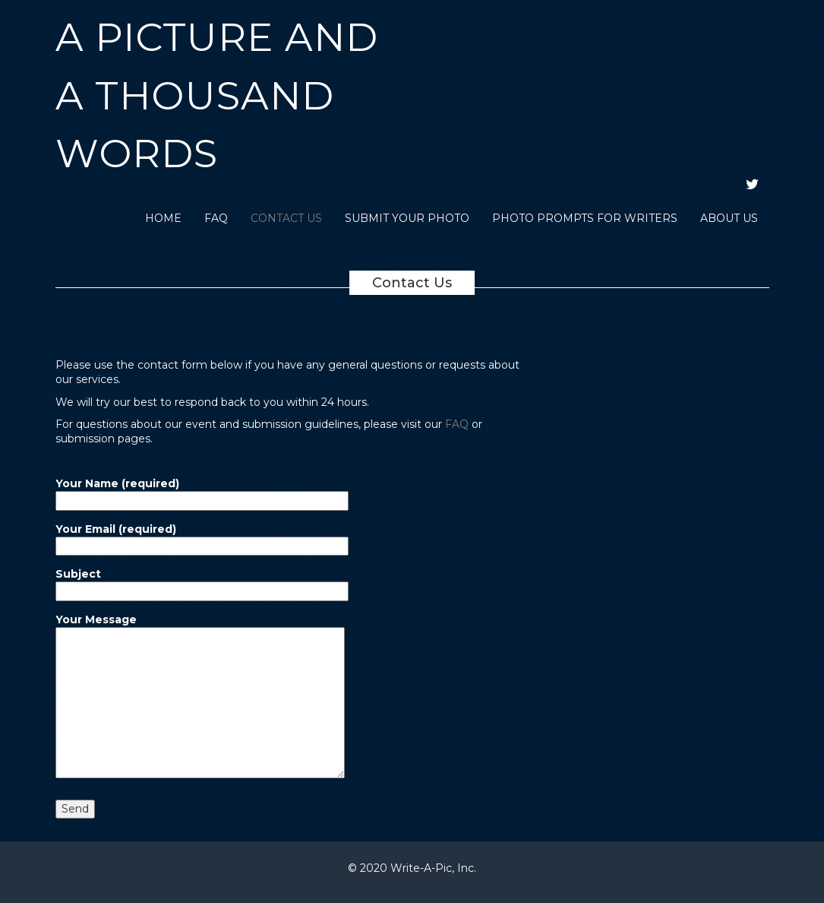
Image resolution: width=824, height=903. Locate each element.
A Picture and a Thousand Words (216, 95)
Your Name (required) (202, 492)
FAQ (216, 218)
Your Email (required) (202, 537)
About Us (729, 218)
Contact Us (286, 218)
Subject (202, 582)
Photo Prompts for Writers (584, 218)
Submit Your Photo (407, 218)
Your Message (200, 697)
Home (163, 218)
